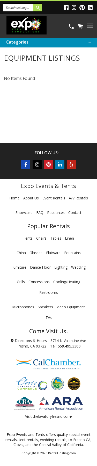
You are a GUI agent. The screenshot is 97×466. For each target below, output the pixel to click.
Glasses (35, 252)
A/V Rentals (78, 198)
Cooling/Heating (66, 281)
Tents (28, 238)
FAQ (39, 212)
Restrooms (48, 292)
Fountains (72, 252)
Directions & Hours (29, 340)
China (21, 252)
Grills (21, 281)
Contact (74, 212)
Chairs (41, 238)
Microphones (23, 306)
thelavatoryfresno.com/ (52, 416)
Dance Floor (40, 267)
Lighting (61, 267)
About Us (31, 198)
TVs (49, 317)
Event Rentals (53, 198)
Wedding (78, 267)
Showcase (24, 212)
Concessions (39, 281)
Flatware (53, 252)
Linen (69, 238)
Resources (56, 212)
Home (14, 198)
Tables (55, 238)
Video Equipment (71, 306)
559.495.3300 (69, 346)
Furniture (18, 267)
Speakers (45, 306)
